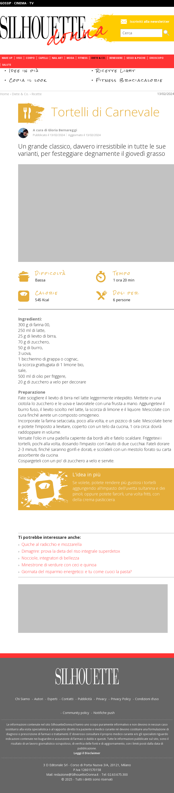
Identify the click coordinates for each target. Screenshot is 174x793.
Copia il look (28, 80)
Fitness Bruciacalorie (129, 80)
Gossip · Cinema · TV (17, 3)
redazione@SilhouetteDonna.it (76, 774)
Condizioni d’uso (147, 699)
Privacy (101, 699)
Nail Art (57, 58)
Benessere (116, 58)
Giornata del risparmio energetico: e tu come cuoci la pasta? (77, 571)
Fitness (82, 58)
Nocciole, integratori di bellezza (50, 558)
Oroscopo (156, 58)
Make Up (7, 58)
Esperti (52, 699)
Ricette (36, 94)
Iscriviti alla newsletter (149, 21)
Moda (70, 58)
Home (4, 94)
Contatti (67, 699)
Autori (38, 699)
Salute (6, 64)
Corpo (30, 58)
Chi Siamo (22, 699)
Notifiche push (104, 713)
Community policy (76, 713)
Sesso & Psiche (135, 58)
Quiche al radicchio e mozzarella (52, 544)
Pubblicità (85, 699)
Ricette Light (116, 70)
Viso (19, 58)
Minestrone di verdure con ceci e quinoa (59, 564)
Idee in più (24, 70)
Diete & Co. (98, 58)
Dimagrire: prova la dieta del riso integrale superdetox (71, 551)
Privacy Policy (121, 699)
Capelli (43, 58)
